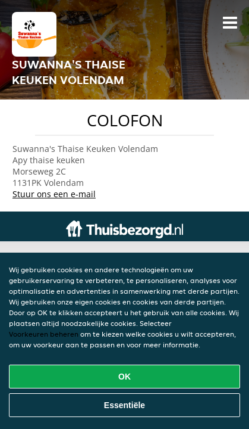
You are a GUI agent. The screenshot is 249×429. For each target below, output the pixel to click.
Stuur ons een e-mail (54, 194)
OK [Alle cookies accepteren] (124, 376)
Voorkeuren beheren (43, 333)
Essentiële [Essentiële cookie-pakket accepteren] (124, 405)
